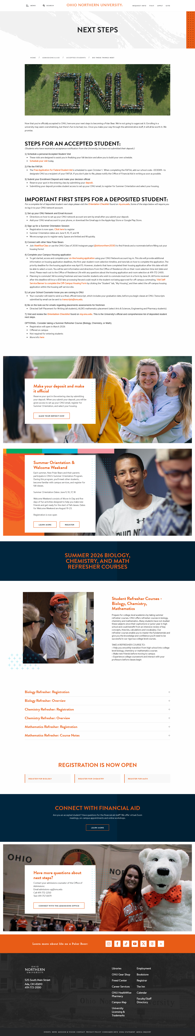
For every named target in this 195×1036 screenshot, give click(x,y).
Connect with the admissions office (59, 906)
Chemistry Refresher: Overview (97, 718)
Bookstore (142, 974)
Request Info (139, 6)
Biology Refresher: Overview (97, 700)
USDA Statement (127, 1032)
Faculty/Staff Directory (144, 1000)
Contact (80, 1032)
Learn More (45, 525)
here (42, 337)
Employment (144, 968)
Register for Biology (40, 779)
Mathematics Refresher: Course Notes (97, 735)
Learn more (97, 828)
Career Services (121, 986)
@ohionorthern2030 (104, 245)
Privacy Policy (93, 1032)
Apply (160, 6)
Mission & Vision (66, 1032)
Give (168, 6)
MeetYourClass (41, 245)
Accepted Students (76, 58)
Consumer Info (110, 1032)
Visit (151, 6)
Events (47, 1032)
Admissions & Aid (51, 58)
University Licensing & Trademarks (118, 1011)
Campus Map (119, 1002)
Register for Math (138, 779)
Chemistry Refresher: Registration (97, 709)
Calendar (142, 992)
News (54, 1032)
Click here (59, 229)
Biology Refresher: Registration (97, 691)
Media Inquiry (143, 1032)
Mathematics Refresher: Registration (97, 726)
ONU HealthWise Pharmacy (121, 994)
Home (33, 58)
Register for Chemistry (91, 779)
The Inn (141, 986)
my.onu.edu (86, 314)
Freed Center (119, 980)
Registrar (142, 980)
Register (69, 525)
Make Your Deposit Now (52, 416)
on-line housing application (82, 258)
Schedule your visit (39, 160)
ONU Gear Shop (121, 974)
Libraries (116, 968)
